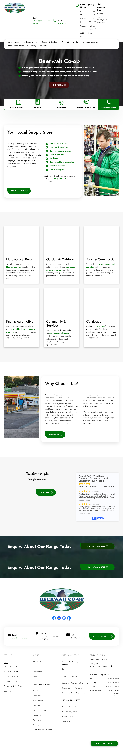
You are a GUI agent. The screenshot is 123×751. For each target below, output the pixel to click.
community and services (59, 333)
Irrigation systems (57, 165)
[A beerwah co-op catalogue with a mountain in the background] (101, 302)
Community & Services (56, 323)
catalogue (100, 326)
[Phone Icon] (108, 105)
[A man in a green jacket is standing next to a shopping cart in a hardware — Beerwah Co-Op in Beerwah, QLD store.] (101, 160)
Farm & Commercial (100, 259)
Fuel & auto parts (57, 169)
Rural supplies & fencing (60, 150)
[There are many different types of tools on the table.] (21, 240)
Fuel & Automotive (19, 321)
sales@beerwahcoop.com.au (23, 637)
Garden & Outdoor (60, 259)
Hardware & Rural (19, 259)
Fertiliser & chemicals (58, 147)
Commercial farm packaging (61, 162)
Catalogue (93, 321)
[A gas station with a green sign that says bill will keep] (21, 407)
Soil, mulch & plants (58, 143)
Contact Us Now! (108, 107)
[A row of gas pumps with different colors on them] (21, 302)
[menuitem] (9, 42)
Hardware (53, 158)
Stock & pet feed (57, 154)
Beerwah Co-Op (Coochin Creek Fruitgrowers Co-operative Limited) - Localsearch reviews (97, 497)
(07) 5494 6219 (60, 178)
